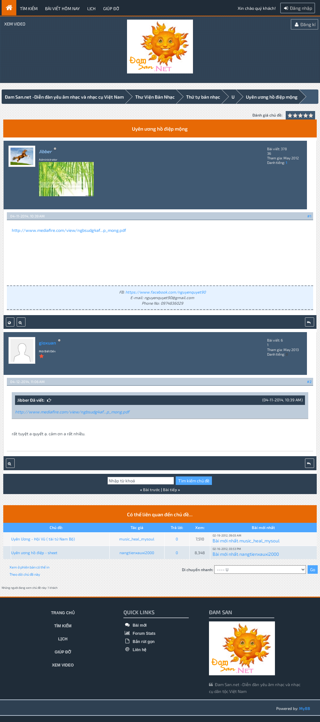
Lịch (91, 8)
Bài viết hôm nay (62, 8)
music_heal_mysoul (136, 538)
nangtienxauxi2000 (137, 552)
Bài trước (151, 489)
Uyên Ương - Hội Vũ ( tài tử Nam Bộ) (43, 538)
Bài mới (135, 625)
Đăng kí (304, 24)
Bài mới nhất (225, 540)
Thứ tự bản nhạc (203, 97)
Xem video (14, 23)
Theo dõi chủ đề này (24, 574)
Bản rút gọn (139, 641)
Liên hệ (135, 649)
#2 (309, 381)
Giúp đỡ (111, 8)
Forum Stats (139, 633)
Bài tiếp (170, 489)
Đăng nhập (297, 8)
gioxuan (47, 342)
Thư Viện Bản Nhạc (155, 97)
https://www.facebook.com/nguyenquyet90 (165, 291)
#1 (309, 216)
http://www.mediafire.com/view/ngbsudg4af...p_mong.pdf (69, 230)
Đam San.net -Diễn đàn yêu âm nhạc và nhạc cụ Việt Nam (64, 97)
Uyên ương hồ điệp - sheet (34, 552)
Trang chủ (62, 612)
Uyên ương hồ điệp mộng (271, 97)
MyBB (304, 708)
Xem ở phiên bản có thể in (29, 567)
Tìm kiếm (29, 8)
